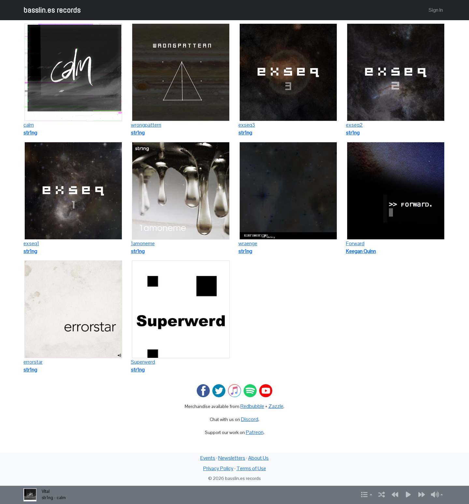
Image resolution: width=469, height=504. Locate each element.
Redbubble (252, 406)
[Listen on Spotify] (250, 390)
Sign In (436, 10)
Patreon (254, 432)
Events (207, 458)
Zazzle (275, 406)
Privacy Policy (218, 468)
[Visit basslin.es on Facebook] (203, 390)
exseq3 (246, 124)
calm (28, 124)
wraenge (247, 243)
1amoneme (143, 243)
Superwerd (143, 361)
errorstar (33, 361)
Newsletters (231, 458)
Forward (355, 243)
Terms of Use (251, 468)
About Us (258, 458)
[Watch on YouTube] (265, 390)
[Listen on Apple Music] (234, 390)
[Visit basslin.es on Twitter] (218, 390)
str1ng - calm (54, 497)
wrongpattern (146, 124)
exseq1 (31, 243)
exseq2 (354, 124)
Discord (249, 419)
